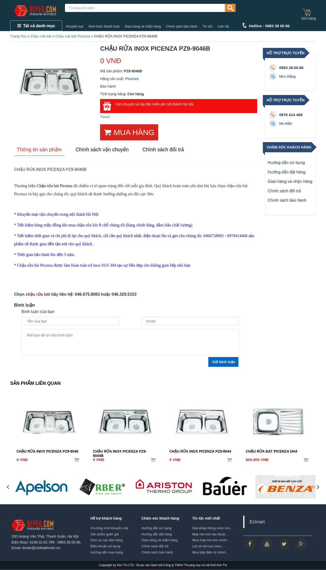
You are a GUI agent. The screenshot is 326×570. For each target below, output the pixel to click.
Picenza (132, 79)
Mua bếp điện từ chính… (210, 552)
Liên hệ (223, 26)
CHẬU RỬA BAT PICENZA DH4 (271, 451)
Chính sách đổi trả (284, 191)
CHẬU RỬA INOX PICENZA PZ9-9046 (47, 451)
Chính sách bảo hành (181, 26)
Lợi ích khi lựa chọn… (208, 546)
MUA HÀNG (129, 132)
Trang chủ (18, 36)
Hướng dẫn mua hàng (106, 552)
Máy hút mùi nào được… (210, 534)
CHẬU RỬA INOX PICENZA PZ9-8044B (120, 451)
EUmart (257, 521)
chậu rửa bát (38, 294)
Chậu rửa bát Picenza (72, 36)
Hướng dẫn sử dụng (286, 162)
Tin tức (207, 26)
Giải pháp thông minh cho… (212, 528)
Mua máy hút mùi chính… (211, 540)
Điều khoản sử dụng (105, 546)
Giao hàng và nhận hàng (143, 26)
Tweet (105, 117)
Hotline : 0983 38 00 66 (269, 26)
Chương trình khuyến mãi (109, 528)
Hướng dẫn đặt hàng (286, 172)
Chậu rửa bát (40, 36)
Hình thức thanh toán (103, 26)
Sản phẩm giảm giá (104, 534)
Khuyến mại (74, 26)
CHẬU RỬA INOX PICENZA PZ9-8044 (200, 451)
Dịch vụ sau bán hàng (106, 540)
